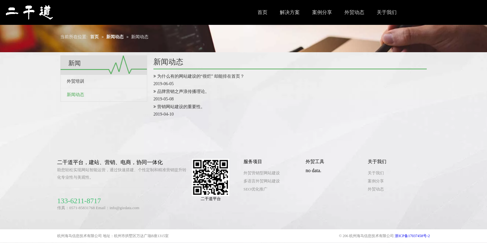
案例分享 (376, 181)
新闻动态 (75, 94)
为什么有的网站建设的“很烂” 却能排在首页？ (201, 76)
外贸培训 (75, 81)
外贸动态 (376, 189)
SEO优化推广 (255, 189)
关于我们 (376, 173)
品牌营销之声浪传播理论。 (183, 91)
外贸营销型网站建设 (262, 173)
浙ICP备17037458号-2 (412, 236)
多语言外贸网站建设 (262, 181)
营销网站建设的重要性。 (181, 106)
